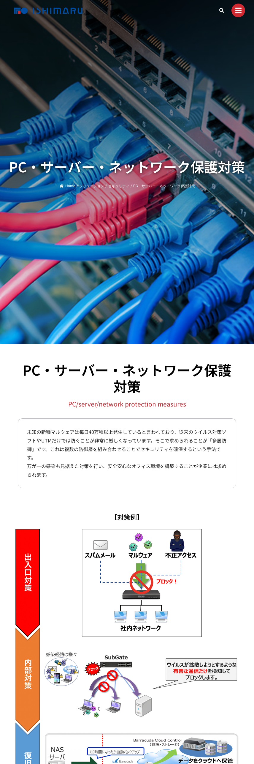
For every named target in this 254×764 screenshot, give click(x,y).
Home (67, 186)
